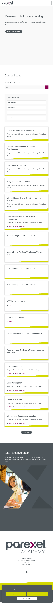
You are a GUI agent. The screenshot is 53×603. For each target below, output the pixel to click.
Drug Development (14, 384)
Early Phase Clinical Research (19, 183)
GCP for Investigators (16, 302)
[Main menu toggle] (49, 3)
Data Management (14, 401)
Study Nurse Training (15, 318)
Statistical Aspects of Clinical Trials (21, 286)
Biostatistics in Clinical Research (20, 132)
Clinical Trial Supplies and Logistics (21, 417)
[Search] (46, 88)
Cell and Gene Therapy (16, 166)
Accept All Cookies (16, 594)
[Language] (26, 114)
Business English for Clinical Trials (21, 237)
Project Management (15, 367)
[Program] (26, 103)
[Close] (50, 587)
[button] (26, 434)
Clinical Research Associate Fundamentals (24, 335)
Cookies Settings (27, 598)
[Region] (26, 108)
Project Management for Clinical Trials (22, 269)
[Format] (26, 119)
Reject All (37, 594)
